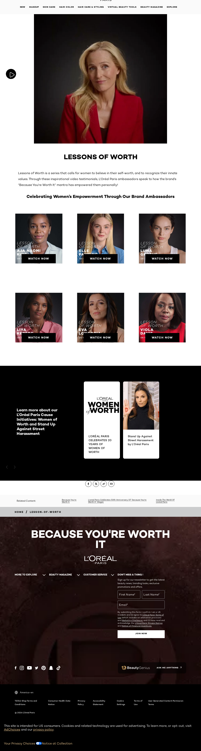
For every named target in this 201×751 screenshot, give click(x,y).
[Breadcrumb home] (19, 511)
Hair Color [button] (66, 7)
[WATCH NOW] (39, 256)
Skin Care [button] (49, 7)
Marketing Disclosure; (132, 620)
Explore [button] (172, 7)
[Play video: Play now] (12, 74)
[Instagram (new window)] (22, 668)
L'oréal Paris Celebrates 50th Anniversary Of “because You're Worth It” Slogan (117, 501)
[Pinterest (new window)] (43, 668)
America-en (24, 692)
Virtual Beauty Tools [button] (122, 7)
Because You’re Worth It (69, 501)
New (22, 7)
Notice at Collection (57, 743)
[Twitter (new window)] (36, 667)
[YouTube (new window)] (29, 667)
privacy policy (43, 729)
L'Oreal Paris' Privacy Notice (149, 623)
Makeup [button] (34, 7)
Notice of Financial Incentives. (137, 626)
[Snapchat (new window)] (51, 668)
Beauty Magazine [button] (152, 7)
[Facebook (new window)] (15, 667)
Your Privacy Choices (23, 743)
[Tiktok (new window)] (58, 668)
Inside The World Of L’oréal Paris (165, 501)
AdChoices (12, 729)
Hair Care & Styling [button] (91, 7)
